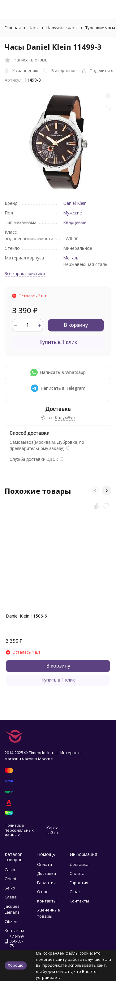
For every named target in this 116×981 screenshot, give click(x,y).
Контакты (47, 901)
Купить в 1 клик (58, 342)
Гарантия (46, 882)
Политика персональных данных (19, 830)
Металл (71, 258)
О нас (42, 891)
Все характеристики (25, 273)
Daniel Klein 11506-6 (26, 616)
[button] (95, 490)
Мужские (72, 213)
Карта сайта (52, 830)
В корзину (76, 325)
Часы (33, 27)
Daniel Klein (75, 203)
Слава (11, 897)
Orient (10, 878)
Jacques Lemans (12, 909)
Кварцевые (74, 222)
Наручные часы (62, 27)
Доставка (46, 873)
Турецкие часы (100, 27)
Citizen (11, 921)
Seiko (10, 888)
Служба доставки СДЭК (34, 459)
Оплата (44, 864)
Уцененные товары (48, 913)
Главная (13, 27)
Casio (10, 869)
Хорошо (16, 965)
